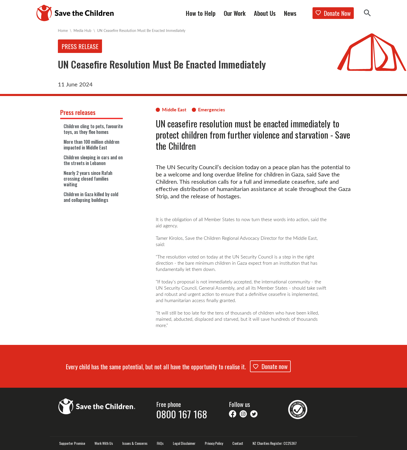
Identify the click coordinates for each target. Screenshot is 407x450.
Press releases (78, 112)
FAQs (160, 443)
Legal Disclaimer (184, 443)
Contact (237, 443)
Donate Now (333, 13)
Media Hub (82, 30)
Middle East (174, 109)
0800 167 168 (181, 414)
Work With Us (103, 443)
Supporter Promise (72, 443)
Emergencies (211, 109)
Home (63, 30)
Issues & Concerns (134, 443)
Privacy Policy (214, 443)
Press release (80, 46)
